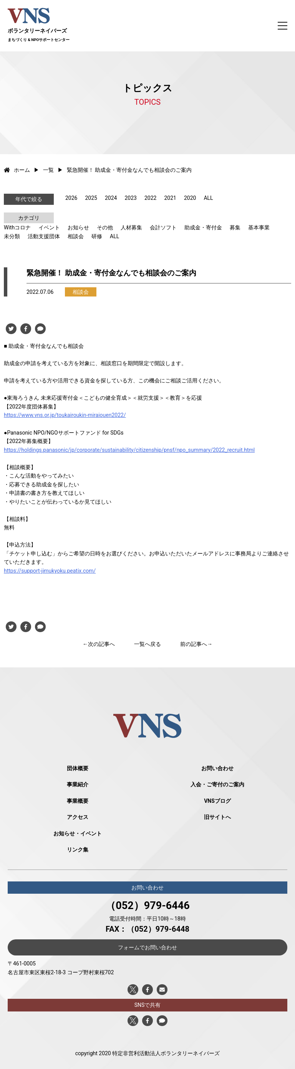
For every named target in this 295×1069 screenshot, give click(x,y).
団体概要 (77, 768)
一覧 (48, 170)
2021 (170, 198)
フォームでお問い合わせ (147, 947)
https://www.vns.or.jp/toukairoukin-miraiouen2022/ (65, 415)
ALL (208, 198)
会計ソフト (163, 227)
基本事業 (259, 227)
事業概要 (77, 801)
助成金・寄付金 (203, 227)
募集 (235, 227)
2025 (91, 198)
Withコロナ (17, 227)
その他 (105, 227)
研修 (96, 236)
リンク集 (77, 850)
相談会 (76, 236)
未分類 (12, 236)
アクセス (77, 817)
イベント (49, 227)
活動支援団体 (44, 236)
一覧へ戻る (147, 644)
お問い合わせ (217, 768)
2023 (130, 198)
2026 (71, 198)
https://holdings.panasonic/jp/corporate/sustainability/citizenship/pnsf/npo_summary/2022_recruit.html (129, 450)
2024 (111, 198)
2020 (190, 198)
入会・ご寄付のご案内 (217, 784)
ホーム (17, 170)
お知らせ (78, 227)
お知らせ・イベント (77, 833)
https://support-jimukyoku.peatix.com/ (50, 571)
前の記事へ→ (196, 644)
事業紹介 (77, 784)
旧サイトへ (217, 817)
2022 (150, 198)
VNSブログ (217, 801)
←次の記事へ (99, 644)
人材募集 (131, 227)
